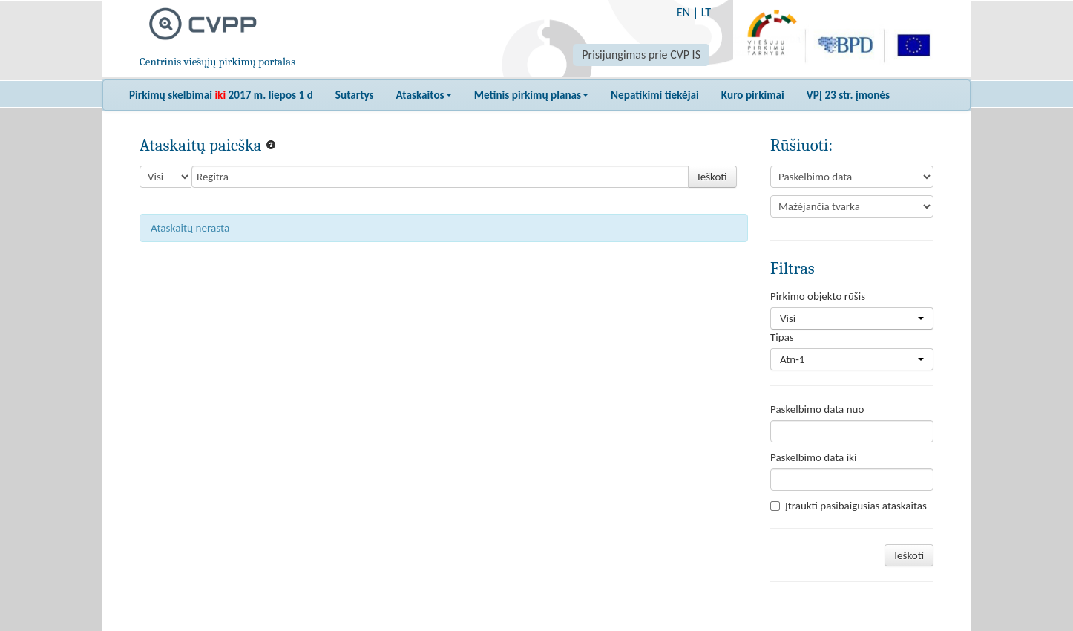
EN (683, 12)
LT (706, 12)
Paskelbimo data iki (813, 457)
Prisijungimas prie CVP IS (641, 55)
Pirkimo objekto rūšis (817, 296)
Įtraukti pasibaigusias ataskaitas (848, 505)
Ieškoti (712, 176)
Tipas (782, 337)
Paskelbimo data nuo (817, 409)
